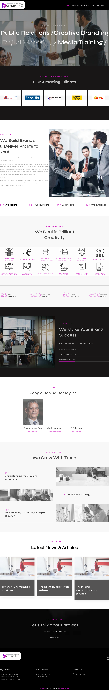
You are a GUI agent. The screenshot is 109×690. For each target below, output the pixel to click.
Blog (93, 5)
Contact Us (101, 5)
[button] (85, 5)
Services (85, 5)
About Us (75, 5)
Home (67, 5)
